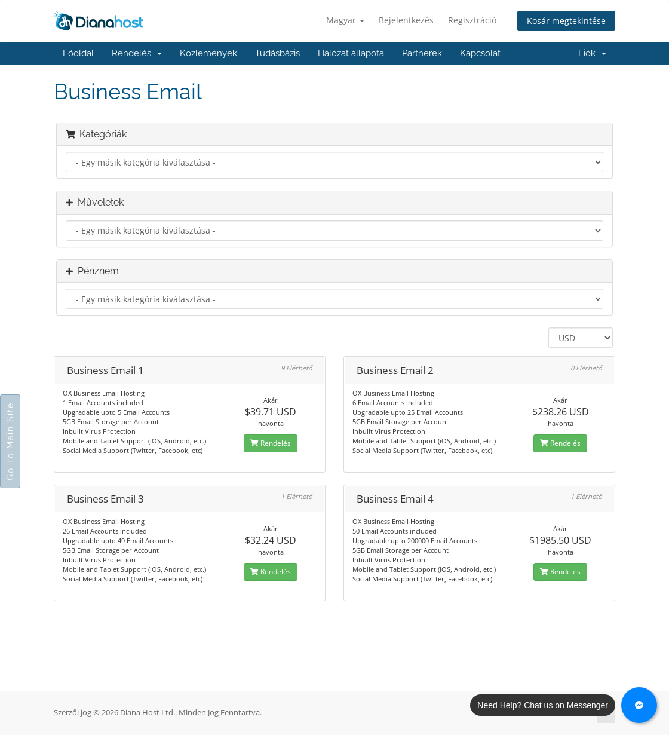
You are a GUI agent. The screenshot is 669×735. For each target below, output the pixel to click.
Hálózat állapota (351, 53)
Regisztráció (472, 20)
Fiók (592, 53)
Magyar (345, 20)
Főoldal (78, 53)
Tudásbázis (277, 53)
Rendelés (137, 53)
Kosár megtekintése (566, 20)
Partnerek (422, 53)
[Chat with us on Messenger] (639, 705)
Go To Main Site (10, 441)
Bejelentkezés (406, 20)
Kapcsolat (480, 53)
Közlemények (208, 53)
